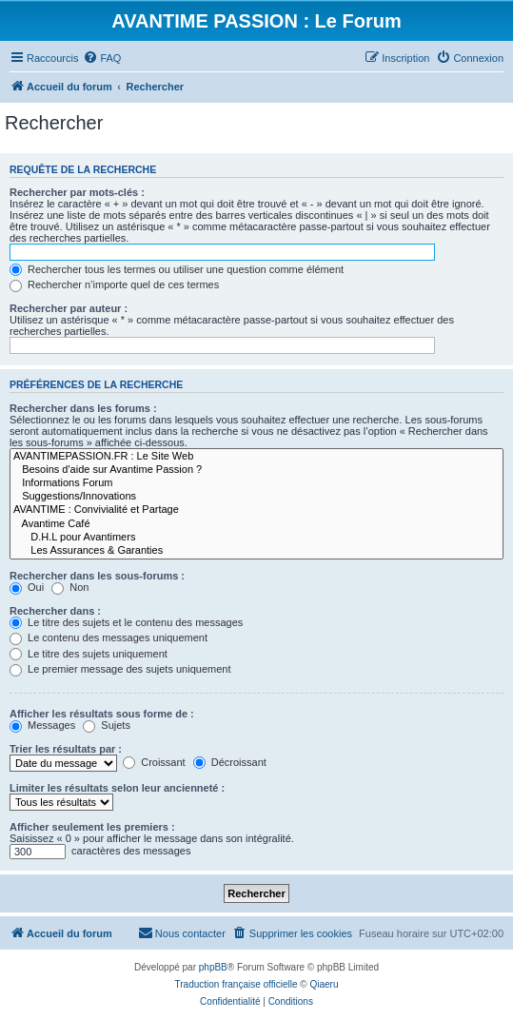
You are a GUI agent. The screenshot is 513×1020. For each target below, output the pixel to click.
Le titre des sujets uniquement (89, 653)
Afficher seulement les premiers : (92, 827)
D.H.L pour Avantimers (256, 537)
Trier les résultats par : (66, 749)
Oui (27, 587)
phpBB (213, 967)
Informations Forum (256, 483)
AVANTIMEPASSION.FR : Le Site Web (256, 456)
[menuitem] (102, 58)
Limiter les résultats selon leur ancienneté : (117, 788)
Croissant (154, 762)
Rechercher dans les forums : (83, 408)
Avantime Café (256, 524)
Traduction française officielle (236, 984)
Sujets (106, 725)
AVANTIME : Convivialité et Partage (256, 510)
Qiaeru (323, 984)
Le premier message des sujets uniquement (120, 669)
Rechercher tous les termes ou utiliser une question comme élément (177, 269)
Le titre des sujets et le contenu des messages (126, 622)
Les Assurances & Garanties (256, 551)
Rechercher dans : (55, 611)
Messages (42, 725)
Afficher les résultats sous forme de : (102, 713)
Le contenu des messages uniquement (108, 637)
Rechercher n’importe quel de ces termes (114, 284)
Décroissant (229, 762)
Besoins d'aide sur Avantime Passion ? (256, 470)
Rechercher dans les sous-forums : (97, 575)
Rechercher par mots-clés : (77, 192)
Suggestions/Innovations (256, 496)
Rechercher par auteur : (69, 308)
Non (70, 587)
